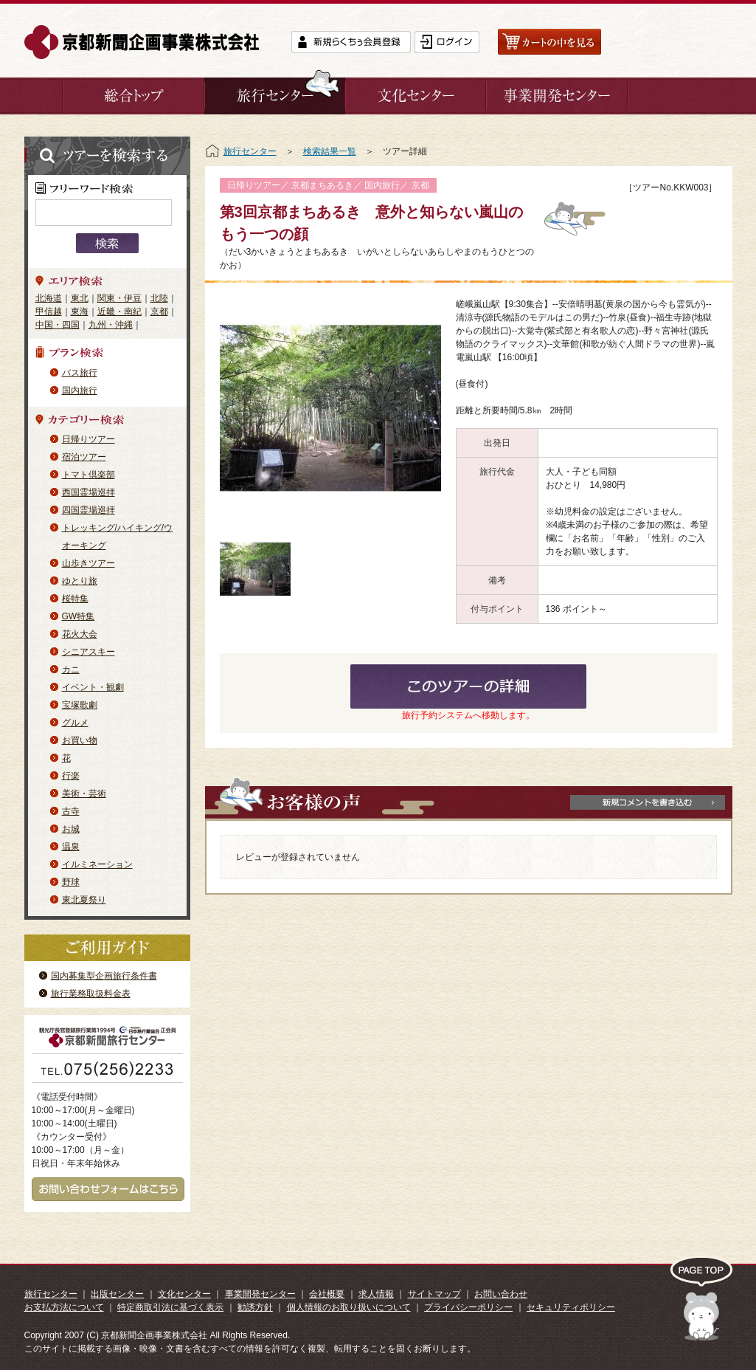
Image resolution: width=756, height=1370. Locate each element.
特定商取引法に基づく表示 (170, 1307)
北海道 (48, 298)
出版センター (117, 1294)
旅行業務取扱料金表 (91, 993)
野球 (71, 882)
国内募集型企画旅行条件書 (104, 976)
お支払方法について (64, 1307)
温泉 (71, 846)
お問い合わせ (500, 1294)
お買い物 (79, 740)
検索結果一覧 (329, 151)
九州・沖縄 (111, 325)
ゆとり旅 (79, 581)
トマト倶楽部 (88, 474)
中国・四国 (57, 325)
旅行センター (250, 151)
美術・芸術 (84, 793)
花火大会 (79, 634)
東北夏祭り (84, 900)
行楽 (71, 776)
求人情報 (376, 1294)
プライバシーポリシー (468, 1307)
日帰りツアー (88, 439)
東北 (80, 298)
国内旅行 (79, 390)
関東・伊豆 (119, 298)
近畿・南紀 (119, 311)
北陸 (159, 298)
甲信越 (48, 311)
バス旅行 (79, 373)
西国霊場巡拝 (88, 492)
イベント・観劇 (93, 687)
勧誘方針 (255, 1307)
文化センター (184, 1294)
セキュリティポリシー (571, 1307)
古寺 (71, 811)
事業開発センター (260, 1294)
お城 (71, 829)
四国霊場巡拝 (88, 510)
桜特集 (75, 598)
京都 (159, 311)
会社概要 (326, 1294)
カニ (71, 669)
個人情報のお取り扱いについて (349, 1307)
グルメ (75, 722)
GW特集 (78, 616)
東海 (80, 311)
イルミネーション (97, 864)
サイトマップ (434, 1294)
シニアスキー (88, 652)
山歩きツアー (88, 563)
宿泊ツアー (84, 457)
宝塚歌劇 (79, 705)
